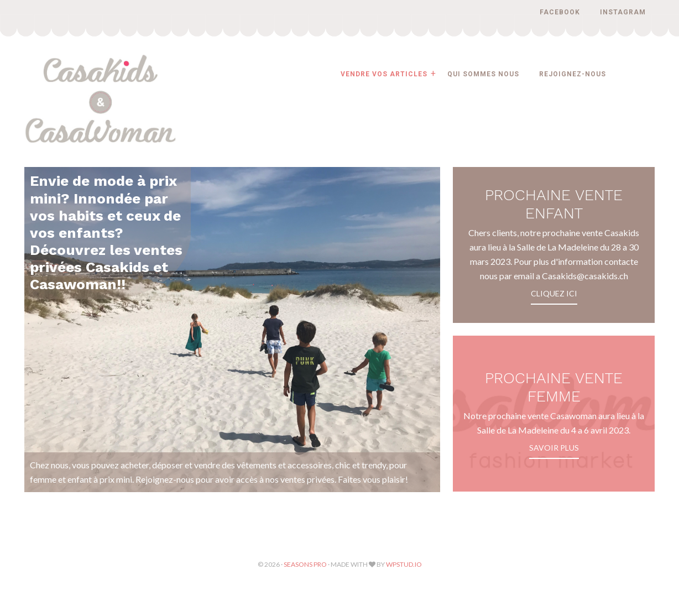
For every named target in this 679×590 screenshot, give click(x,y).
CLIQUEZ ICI (554, 293)
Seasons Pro (305, 564)
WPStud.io (404, 564)
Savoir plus (554, 447)
